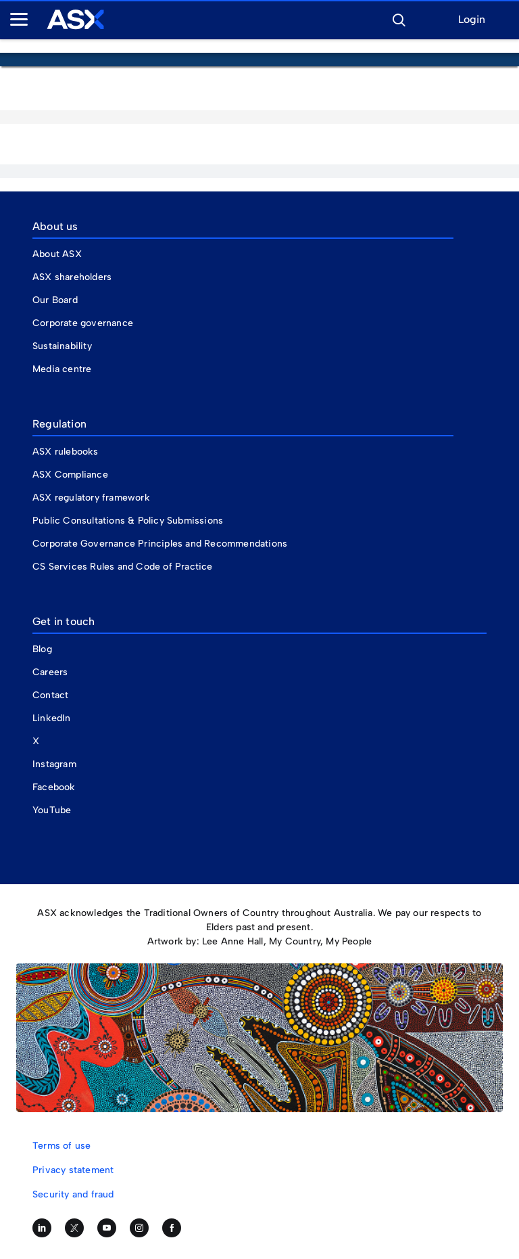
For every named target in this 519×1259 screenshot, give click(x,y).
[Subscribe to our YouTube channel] (106, 1227)
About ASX (57, 254)
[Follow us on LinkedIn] (41, 1227)
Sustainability (62, 346)
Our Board (55, 300)
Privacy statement (73, 1170)
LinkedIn (51, 718)
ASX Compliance (70, 474)
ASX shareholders (73, 277)
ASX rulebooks (65, 451)
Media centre (61, 369)
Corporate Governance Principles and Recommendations (159, 543)
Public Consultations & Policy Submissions (127, 520)
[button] (399, 18)
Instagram (54, 764)
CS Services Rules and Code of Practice (122, 566)
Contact (50, 695)
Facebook (54, 787)
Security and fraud (73, 1194)
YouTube (51, 810)
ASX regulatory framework (91, 497)
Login (471, 20)
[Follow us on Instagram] (139, 1227)
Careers (50, 672)
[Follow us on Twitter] (74, 1227)
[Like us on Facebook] (171, 1227)
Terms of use (61, 1145)
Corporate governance (82, 323)
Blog (42, 649)
